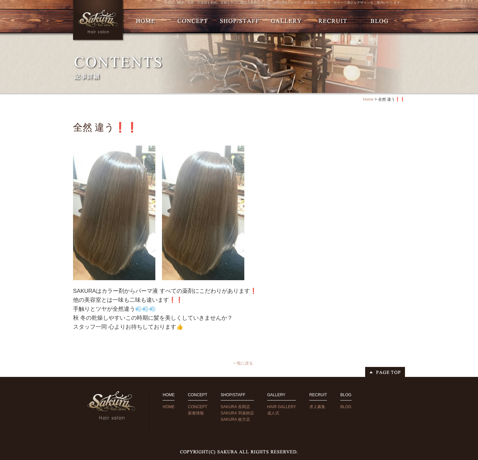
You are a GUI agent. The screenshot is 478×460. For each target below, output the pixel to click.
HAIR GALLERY (281, 406)
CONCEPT (197, 406)
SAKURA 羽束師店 (237, 413)
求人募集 (317, 406)
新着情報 (196, 413)
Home (368, 99)
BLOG (345, 406)
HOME (169, 406)
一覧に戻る (243, 363)
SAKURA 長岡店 (235, 406)
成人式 (273, 413)
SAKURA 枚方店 (235, 419)
